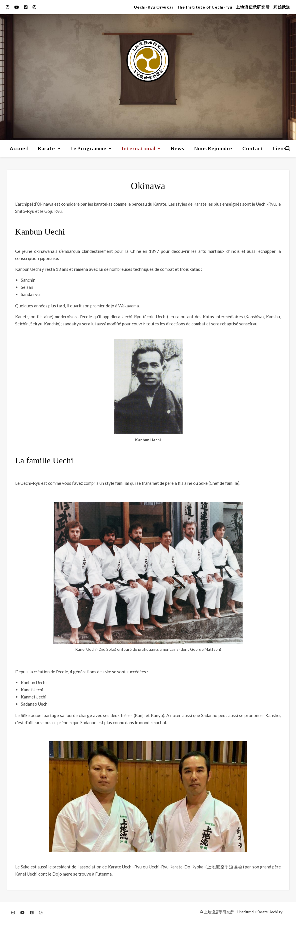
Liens (279, 148)
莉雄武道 (281, 7)
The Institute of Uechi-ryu (204, 7)
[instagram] (8, 7)
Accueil (19, 148)
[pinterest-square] (26, 7)
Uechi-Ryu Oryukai (153, 7)
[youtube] (17, 7)
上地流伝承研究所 (252, 7)
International (138, 148)
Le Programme (89, 148)
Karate (46, 148)
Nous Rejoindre (213, 148)
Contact (252, 148)
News (177, 148)
